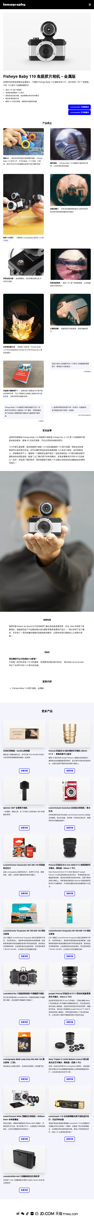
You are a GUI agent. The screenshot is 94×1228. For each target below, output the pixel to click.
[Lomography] (14, 4)
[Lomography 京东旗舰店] (47, 1213)
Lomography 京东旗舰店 (79, 112)
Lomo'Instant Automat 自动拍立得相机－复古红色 (69, 809)
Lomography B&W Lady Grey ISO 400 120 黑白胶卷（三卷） (23, 1061)
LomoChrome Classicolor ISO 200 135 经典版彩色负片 (24, 866)
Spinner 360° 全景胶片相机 (15, 807)
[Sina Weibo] (17, 1213)
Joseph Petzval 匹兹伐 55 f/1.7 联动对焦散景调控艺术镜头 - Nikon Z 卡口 (69, 995)
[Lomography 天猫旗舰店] (67, 1213)
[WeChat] (22, 1213)
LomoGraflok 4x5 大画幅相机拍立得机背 (21, 1176)
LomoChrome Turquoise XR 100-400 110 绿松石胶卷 (70, 932)
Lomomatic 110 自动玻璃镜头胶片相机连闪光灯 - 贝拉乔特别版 (69, 1118)
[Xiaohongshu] (32, 1213)
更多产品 (47, 711)
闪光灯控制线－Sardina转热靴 (16, 750)
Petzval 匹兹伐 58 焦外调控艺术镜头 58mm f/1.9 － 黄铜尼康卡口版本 (68, 752)
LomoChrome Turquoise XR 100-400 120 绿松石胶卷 (24, 932)
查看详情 (24, 771)
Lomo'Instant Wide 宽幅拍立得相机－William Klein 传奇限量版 (24, 1118)
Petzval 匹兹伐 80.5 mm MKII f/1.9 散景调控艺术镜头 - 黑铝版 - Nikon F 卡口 (70, 866)
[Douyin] (27, 1213)
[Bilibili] (36, 1213)
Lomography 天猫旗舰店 (79, 107)
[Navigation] (90, 5)
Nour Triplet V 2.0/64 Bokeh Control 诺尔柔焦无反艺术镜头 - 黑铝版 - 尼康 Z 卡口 (69, 1061)
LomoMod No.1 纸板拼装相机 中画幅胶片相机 (23, 993)
